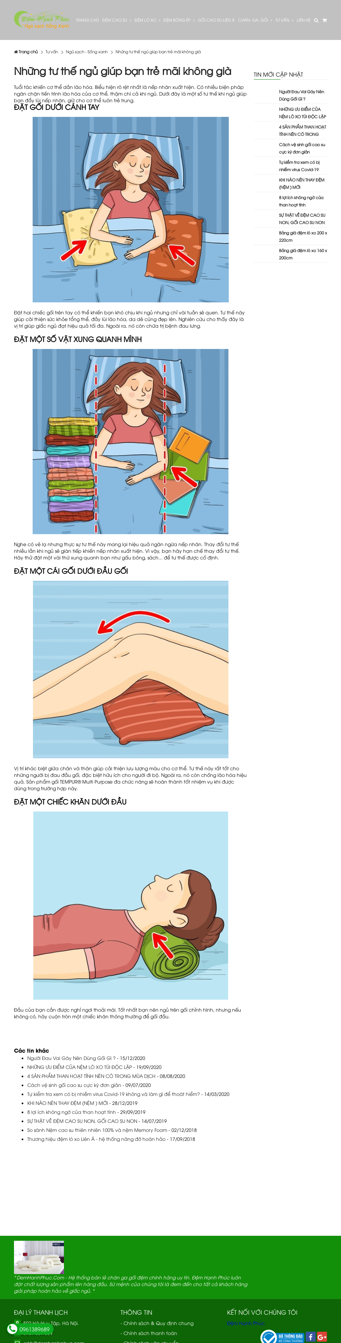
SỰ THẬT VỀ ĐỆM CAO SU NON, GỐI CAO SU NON (82, 1121)
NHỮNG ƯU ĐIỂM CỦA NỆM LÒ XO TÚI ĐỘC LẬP (79, 1067)
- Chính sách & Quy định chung (157, 1323)
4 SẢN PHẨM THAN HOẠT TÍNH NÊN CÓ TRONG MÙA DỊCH (91, 1076)
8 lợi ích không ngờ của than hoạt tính (71, 1112)
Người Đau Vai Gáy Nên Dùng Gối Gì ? (71, 1058)
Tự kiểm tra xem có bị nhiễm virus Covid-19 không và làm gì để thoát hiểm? (113, 1094)
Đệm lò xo (147, 20)
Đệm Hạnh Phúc (246, 1323)
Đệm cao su (116, 20)
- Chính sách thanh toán (149, 1333)
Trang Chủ (87, 20)
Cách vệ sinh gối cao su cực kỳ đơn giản (74, 1085)
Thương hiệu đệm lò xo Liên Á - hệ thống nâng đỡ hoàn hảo (96, 1139)
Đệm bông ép (179, 20)
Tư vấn (284, 20)
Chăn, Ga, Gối (255, 20)
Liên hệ (303, 20)
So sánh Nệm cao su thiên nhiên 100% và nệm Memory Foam (97, 1130)
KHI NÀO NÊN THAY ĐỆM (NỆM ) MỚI (67, 1103)
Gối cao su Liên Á (216, 20)
